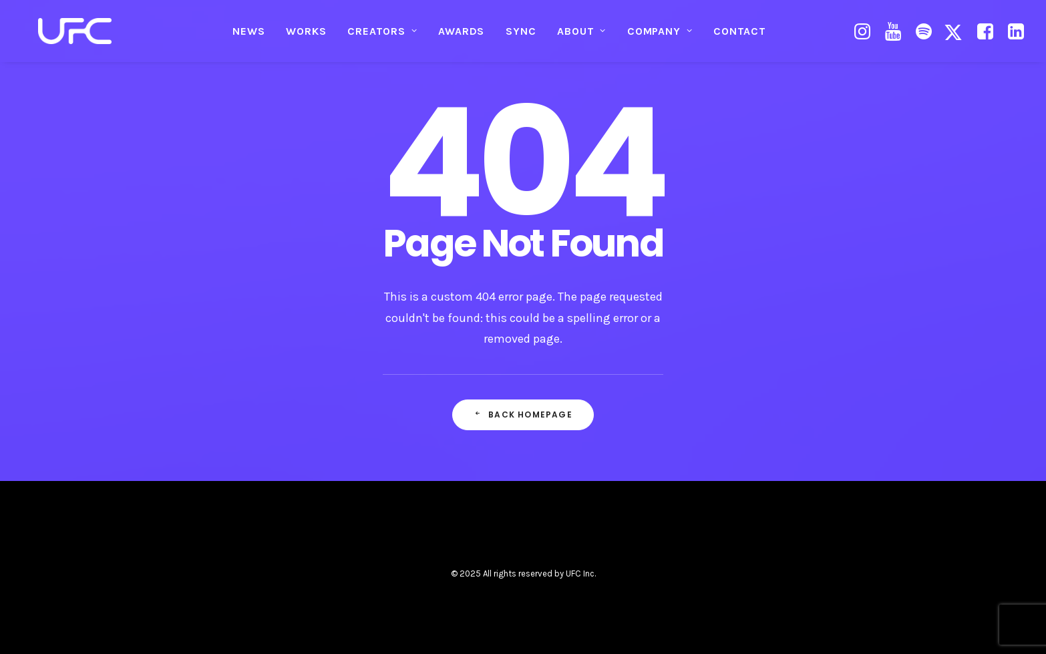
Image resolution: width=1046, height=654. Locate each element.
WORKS (306, 37)
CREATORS (382, 37)
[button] (864, 37)
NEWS (248, 37)
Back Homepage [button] (523, 414)
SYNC (521, 37)
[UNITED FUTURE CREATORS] (76, 37)
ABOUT (581, 37)
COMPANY (659, 37)
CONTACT (739, 37)
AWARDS (461, 37)
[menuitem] (248, 37)
